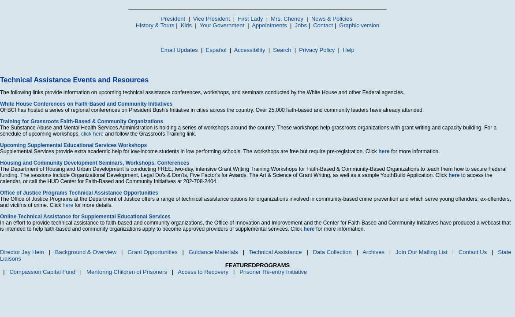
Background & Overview (85, 252)
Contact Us (473, 252)
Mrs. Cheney (287, 18)
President (173, 18)
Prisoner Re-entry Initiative (273, 272)
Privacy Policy (317, 50)
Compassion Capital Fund (42, 272)
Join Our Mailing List (422, 252)
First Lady (250, 18)
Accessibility (249, 50)
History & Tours (155, 25)
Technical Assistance (275, 252)
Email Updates (179, 50)
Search (282, 50)
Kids (186, 25)
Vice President (211, 18)
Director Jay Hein (22, 252)
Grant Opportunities (152, 252)
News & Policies (331, 18)
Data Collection (332, 252)
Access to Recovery (203, 272)
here (68, 205)
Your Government (222, 25)
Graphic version (359, 25)
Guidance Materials (213, 252)
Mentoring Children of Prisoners (126, 272)
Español (216, 50)
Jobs (301, 25)
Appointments (269, 25)
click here (92, 134)
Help (349, 50)
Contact (323, 25)
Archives (373, 252)
